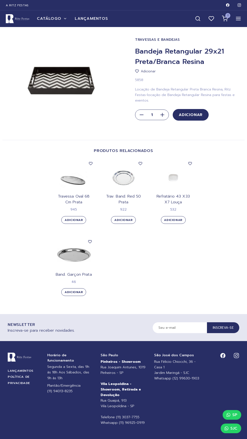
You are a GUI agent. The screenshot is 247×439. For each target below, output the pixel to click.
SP (231, 415)
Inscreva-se (223, 327)
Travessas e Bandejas (157, 39)
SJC (231, 428)
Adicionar (191, 115)
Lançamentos (91, 18)
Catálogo (52, 18)
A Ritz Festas (17, 5)
